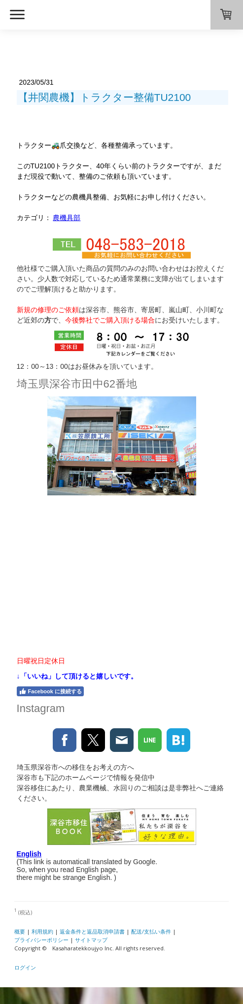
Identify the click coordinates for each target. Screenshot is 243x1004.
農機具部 (66, 218)
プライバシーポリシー (41, 939)
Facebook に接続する (50, 691)
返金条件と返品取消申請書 (92, 931)
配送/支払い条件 (151, 931)
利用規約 (42, 931)
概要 (19, 931)
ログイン (25, 967)
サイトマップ (91, 939)
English (29, 854)
